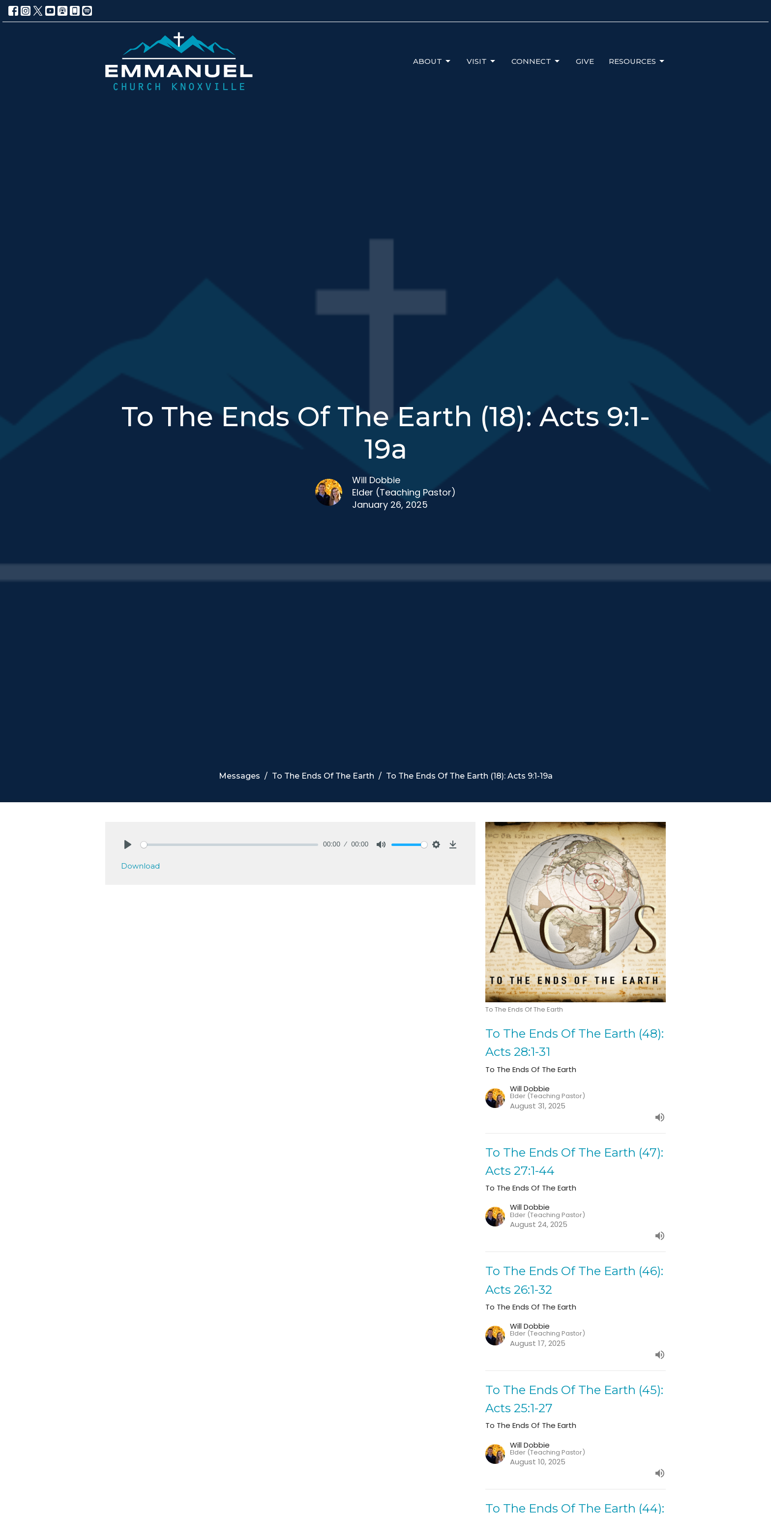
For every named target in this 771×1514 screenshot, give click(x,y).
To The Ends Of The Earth (323, 776)
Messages (239, 776)
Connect (536, 61)
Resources (637, 61)
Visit (482, 61)
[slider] (229, 844)
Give (585, 61)
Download (140, 866)
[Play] (128, 844)
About (432, 61)
